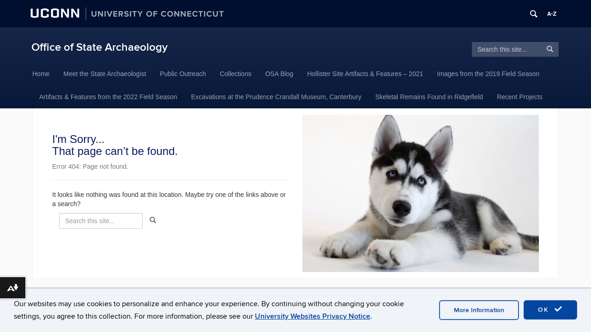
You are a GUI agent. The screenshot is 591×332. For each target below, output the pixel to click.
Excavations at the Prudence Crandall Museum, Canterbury (276, 97)
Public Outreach (183, 73)
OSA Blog (279, 73)
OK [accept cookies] (550, 309)
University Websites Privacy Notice (312, 316)
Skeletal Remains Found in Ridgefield (429, 97)
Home (40, 73)
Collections (235, 73)
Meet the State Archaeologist (104, 73)
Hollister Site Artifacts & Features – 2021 (365, 73)
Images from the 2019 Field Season (488, 73)
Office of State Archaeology (99, 47)
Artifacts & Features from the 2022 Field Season (108, 97)
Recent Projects (520, 97)
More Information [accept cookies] (479, 310)
